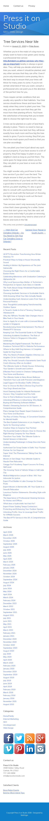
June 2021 (7, 621)
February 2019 (9, 689)
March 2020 (8, 663)
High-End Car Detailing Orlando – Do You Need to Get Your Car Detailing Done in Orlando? (13, 236)
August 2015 (8, 704)
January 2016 (8, 698)
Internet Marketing (11, 719)
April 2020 (7, 660)
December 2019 (9, 671)
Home (6, 6)
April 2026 (7, 532)
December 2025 (9, 538)
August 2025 (8, 547)
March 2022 (8, 606)
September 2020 (10, 648)
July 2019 (7, 680)
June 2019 (7, 683)
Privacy (31, 6)
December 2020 (9, 639)
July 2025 (7, 550)
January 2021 (8, 636)
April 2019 (7, 686)
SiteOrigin (24, 815)
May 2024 (7, 591)
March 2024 (8, 597)
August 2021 (8, 615)
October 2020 (9, 645)
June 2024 (7, 588)
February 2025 (9, 565)
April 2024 (7, 594)
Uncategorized (30, 224)
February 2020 (9, 665)
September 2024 (10, 579)
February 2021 (9, 633)
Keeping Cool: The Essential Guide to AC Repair (23, 332)
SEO (5, 722)
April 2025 (7, 559)
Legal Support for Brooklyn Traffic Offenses (21, 383)
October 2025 (9, 541)
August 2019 (8, 677)
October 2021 (9, 609)
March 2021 (8, 630)
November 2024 (9, 573)
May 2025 (7, 556)
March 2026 (8, 535)
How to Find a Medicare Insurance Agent (20, 397)
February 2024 (9, 600)
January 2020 (8, 668)
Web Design (8, 728)
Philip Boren (34, 46)
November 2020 (9, 642)
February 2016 (9, 695)
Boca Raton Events (11, 790)
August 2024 (8, 582)
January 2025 (8, 568)
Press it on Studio (21, 22)
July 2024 (7, 585)
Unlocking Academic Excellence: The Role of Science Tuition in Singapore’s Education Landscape (21, 338)
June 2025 (7, 553)
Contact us (18, 6)
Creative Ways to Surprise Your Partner (19, 428)
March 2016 (8, 692)
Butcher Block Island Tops (14, 793)
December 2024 (9, 570)
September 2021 (10, 612)
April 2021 (7, 627)
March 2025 (8, 562)
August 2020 (8, 651)
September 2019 (10, 674)
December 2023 (9, 603)
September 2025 (10, 544)
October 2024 (9, 576)
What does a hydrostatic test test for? (19, 503)
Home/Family (8, 716)
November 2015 (9, 701)
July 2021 (7, 618)
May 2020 (7, 657)
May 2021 (7, 624)
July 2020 (7, 654)
